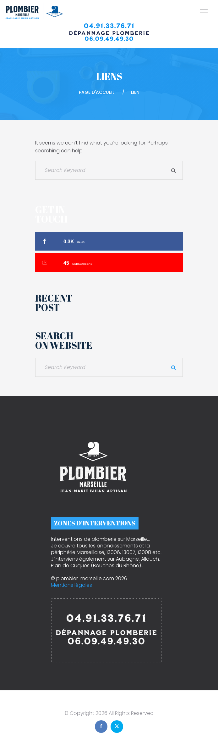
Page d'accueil (96, 92)
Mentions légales (71, 585)
